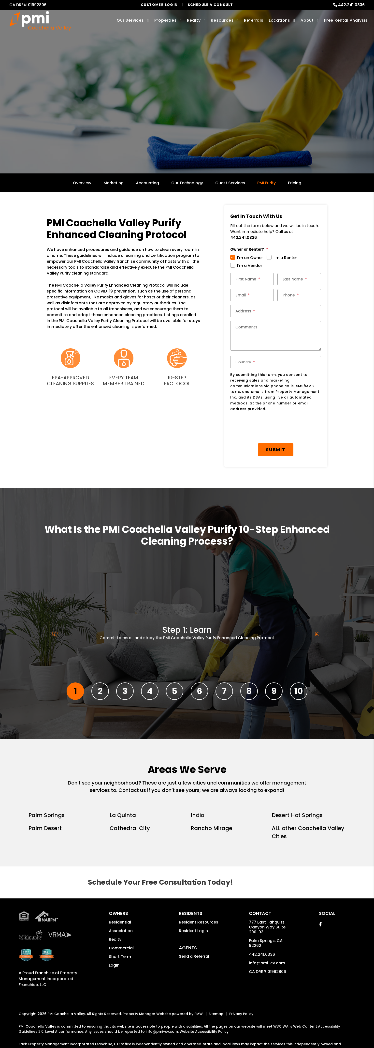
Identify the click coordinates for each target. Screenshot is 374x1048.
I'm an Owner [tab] (250, 258)
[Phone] (299, 295)
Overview (82, 183)
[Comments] (275, 336)
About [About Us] (307, 20)
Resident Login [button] (193, 931)
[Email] (252, 295)
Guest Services (230, 183)
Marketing (113, 183)
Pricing (294, 183)
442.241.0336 (351, 5)
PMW (198, 1013)
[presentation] (267, 427)
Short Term (120, 956)
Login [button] (114, 965)
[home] (40, 21)
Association (121, 931)
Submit (276, 450)
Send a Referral (194, 956)
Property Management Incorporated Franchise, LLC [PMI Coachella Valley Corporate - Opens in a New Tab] (48, 978)
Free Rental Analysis (346, 20)
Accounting (147, 183)
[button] (320, 924)
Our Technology (187, 183)
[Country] (275, 362)
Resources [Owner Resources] (222, 20)
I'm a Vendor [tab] (249, 265)
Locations (279, 20)
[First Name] (252, 279)
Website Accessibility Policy (204, 1031)
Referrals (253, 20)
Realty (115, 939)
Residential (120, 922)
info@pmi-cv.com (267, 963)
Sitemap (216, 1013)
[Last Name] (299, 279)
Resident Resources (198, 922)
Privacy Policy (241, 1013)
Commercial (121, 948)
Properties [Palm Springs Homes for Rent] (165, 20)
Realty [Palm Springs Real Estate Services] (194, 20)
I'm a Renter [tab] (285, 258)
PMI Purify (266, 183)
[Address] (275, 311)
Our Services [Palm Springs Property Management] (130, 20)
